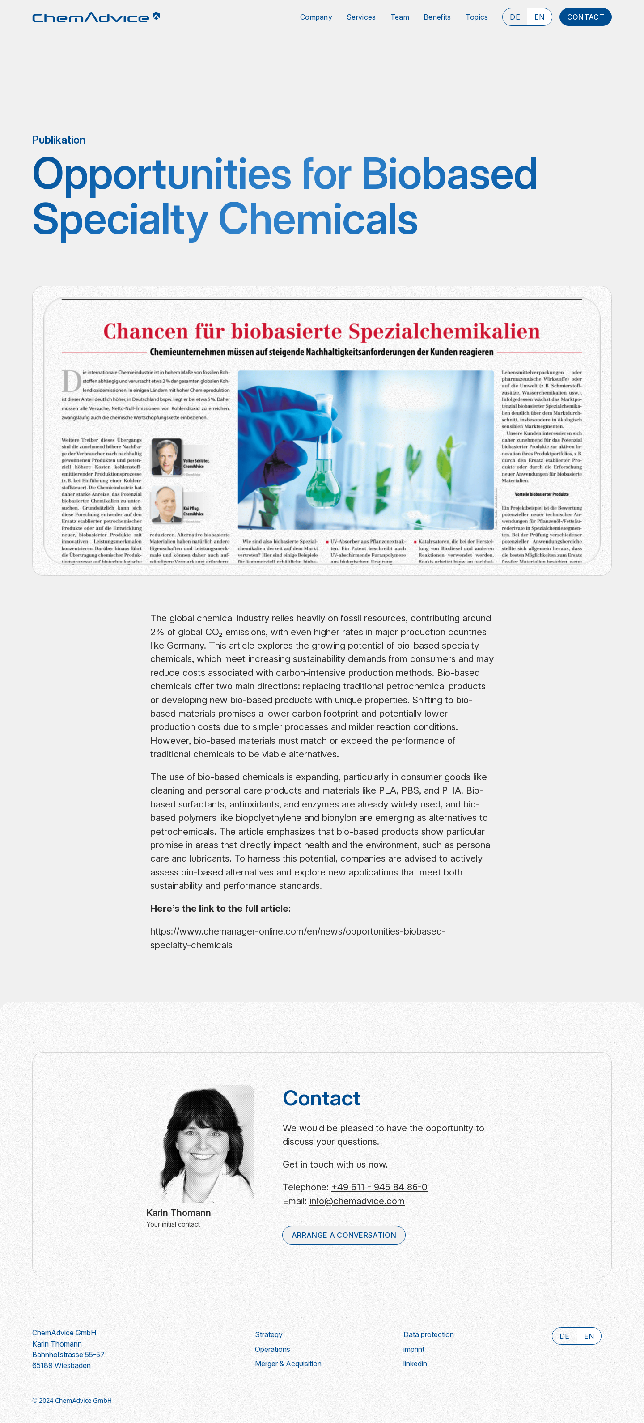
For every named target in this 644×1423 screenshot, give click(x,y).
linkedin (415, 1363)
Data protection (428, 1334)
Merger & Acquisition (288, 1363)
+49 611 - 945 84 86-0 (379, 1187)
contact (585, 17)
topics (477, 17)
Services (361, 17)
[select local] (515, 16)
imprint (413, 1349)
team (399, 17)
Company (316, 17)
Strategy (269, 1334)
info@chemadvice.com (357, 1200)
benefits (437, 17)
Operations (272, 1349)
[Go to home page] (96, 17)
